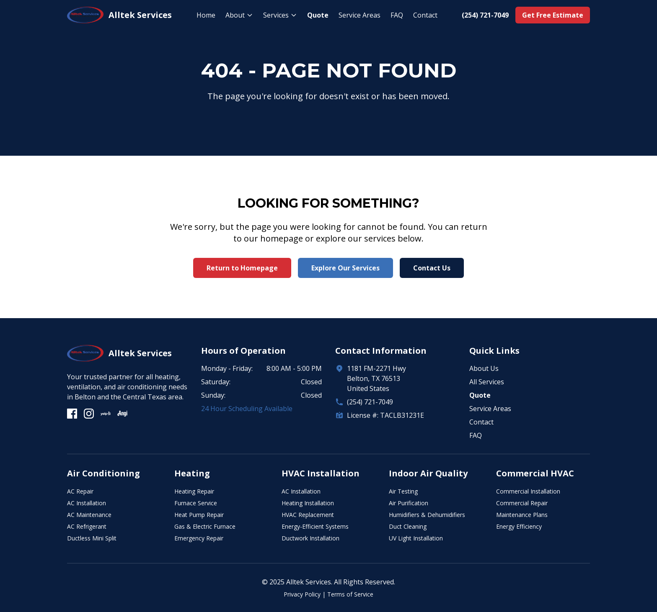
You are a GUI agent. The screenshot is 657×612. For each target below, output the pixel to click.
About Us (484, 368)
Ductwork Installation (310, 538)
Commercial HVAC (535, 473)
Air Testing (403, 491)
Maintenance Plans (522, 515)
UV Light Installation (416, 538)
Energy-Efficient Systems (315, 526)
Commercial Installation (528, 491)
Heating (192, 473)
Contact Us (431, 268)
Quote (317, 15)
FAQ (397, 15)
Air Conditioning (103, 473)
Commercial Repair (522, 503)
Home (206, 15)
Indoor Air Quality (428, 473)
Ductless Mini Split (91, 538)
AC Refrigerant (86, 526)
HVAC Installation (321, 473)
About (239, 15)
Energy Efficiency (519, 526)
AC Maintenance (89, 515)
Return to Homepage (242, 268)
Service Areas (359, 15)
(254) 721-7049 (370, 401)
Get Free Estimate (552, 15)
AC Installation (86, 503)
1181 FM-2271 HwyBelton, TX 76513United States (376, 378)
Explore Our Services (345, 268)
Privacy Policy (302, 594)
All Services (486, 381)
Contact (425, 15)
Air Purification (408, 503)
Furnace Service (195, 503)
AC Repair (80, 491)
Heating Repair (194, 491)
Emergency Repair (198, 538)
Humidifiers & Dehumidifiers (427, 515)
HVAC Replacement (308, 515)
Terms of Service (350, 594)
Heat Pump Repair (199, 515)
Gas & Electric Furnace (204, 526)
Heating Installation (308, 503)
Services (280, 15)
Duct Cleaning (408, 526)
